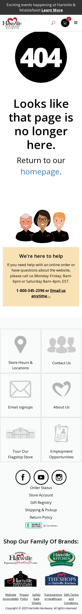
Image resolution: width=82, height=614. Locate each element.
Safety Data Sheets (36, 599)
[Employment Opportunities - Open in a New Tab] (61, 439)
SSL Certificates (51, 525)
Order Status (41, 487)
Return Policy (41, 517)
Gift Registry (41, 502)
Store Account (41, 495)
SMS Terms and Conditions (71, 599)
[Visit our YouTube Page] (41, 477)
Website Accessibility (11, 597)
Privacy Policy (24, 597)
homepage (40, 171)
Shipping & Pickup (41, 509)
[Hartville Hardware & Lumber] (12, 23)
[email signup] (20, 395)
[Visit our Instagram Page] (59, 477)
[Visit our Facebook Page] (23, 477)
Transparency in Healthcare (53, 597)
